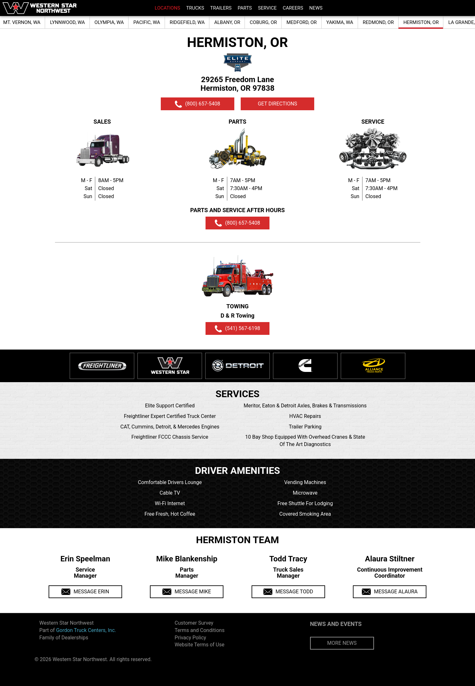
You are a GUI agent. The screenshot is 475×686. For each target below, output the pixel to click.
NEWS (315, 8)
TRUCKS (195, 8)
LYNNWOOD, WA (67, 22)
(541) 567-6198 (237, 328)
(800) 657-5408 (197, 104)
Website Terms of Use (199, 645)
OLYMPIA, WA (109, 22)
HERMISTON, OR (421, 22)
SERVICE (267, 8)
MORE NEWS (342, 643)
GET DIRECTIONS (277, 104)
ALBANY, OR (227, 22)
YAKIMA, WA (339, 22)
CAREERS (293, 8)
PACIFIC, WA (146, 22)
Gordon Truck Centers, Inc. (86, 630)
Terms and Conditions (199, 630)
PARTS (244, 8)
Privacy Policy (190, 638)
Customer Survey (194, 623)
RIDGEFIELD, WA (187, 22)
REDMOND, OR (378, 22)
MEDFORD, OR (301, 22)
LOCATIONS (167, 8)
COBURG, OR (263, 22)
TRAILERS (221, 8)
